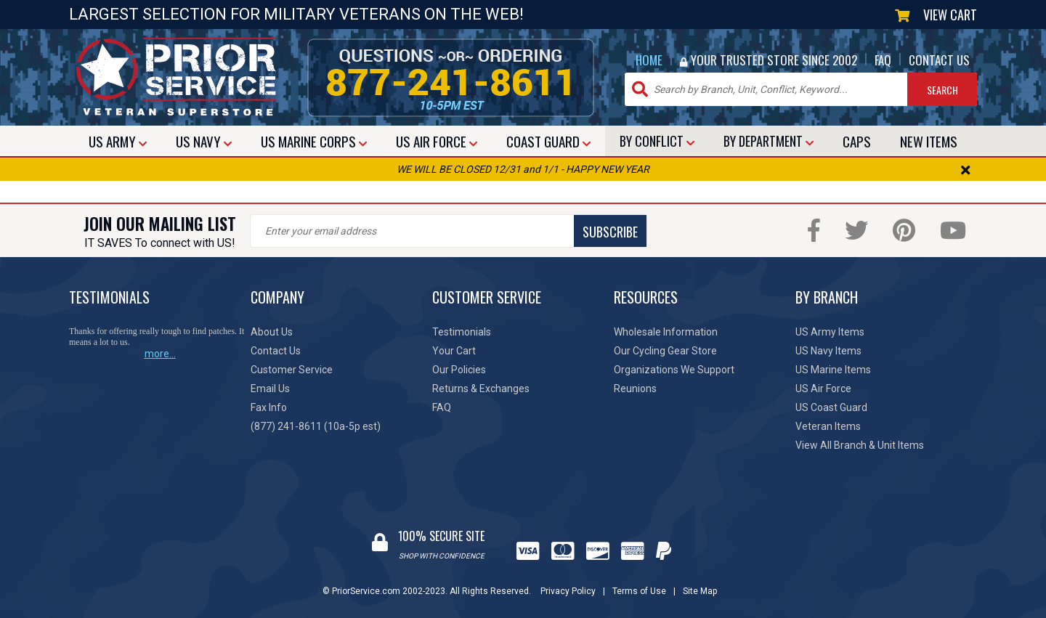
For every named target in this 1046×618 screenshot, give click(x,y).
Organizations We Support (674, 369)
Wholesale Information (666, 332)
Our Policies (459, 369)
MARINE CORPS (314, 141)
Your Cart (454, 351)
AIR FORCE (436, 141)
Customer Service (292, 369)
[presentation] (361, 275)
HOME (649, 60)
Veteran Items (828, 426)
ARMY (118, 141)
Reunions (635, 388)
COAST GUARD (548, 141)
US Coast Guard (831, 407)
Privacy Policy (568, 591)
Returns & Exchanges (481, 388)
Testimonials (461, 332)
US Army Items (829, 332)
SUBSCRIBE (610, 231)
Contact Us (276, 351)
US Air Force (823, 388)
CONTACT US (939, 60)
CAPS (857, 141)
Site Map (700, 591)
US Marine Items (833, 369)
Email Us (270, 388)
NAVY (204, 141)
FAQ (883, 60)
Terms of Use (639, 591)
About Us (272, 332)
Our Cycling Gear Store (665, 351)
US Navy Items (828, 351)
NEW (928, 141)
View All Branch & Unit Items (859, 445)
